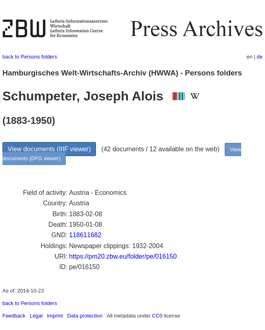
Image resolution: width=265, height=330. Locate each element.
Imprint (55, 316)
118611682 (85, 235)
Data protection (85, 316)
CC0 (157, 316)
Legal (36, 316)
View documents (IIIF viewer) (49, 149)
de (260, 57)
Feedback (13, 316)
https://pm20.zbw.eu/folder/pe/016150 (123, 256)
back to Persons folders (29, 57)
